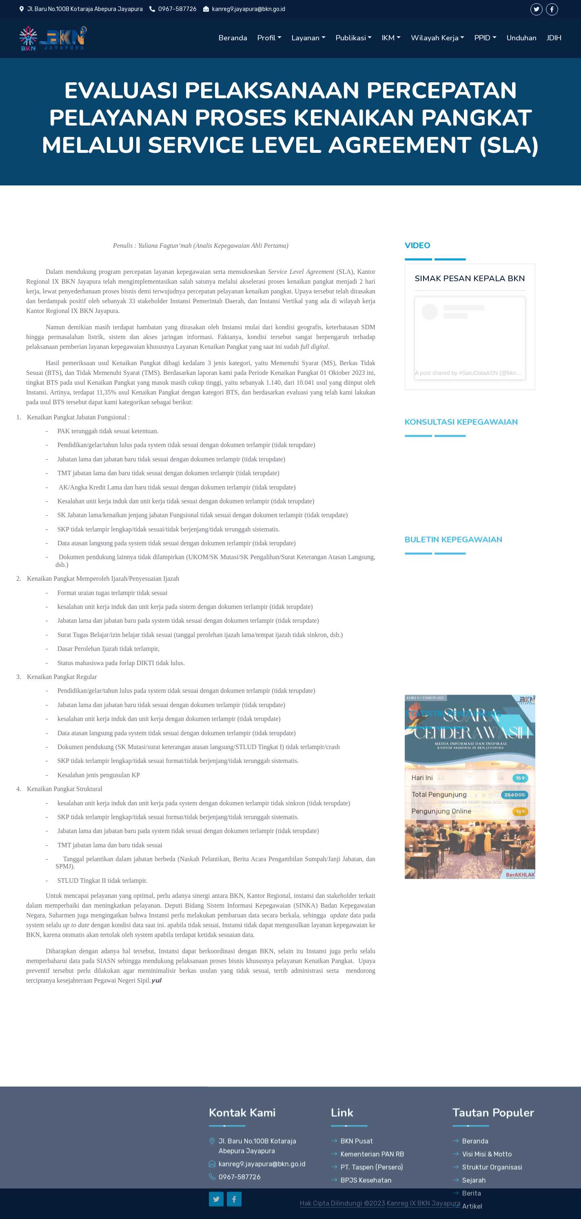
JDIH (554, 38)
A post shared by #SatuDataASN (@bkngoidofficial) (480, 373)
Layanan (305, 38)
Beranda (233, 38)
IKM (388, 38)
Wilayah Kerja (435, 38)
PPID (482, 38)
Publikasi (351, 38)
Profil (266, 38)
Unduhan (522, 38)
